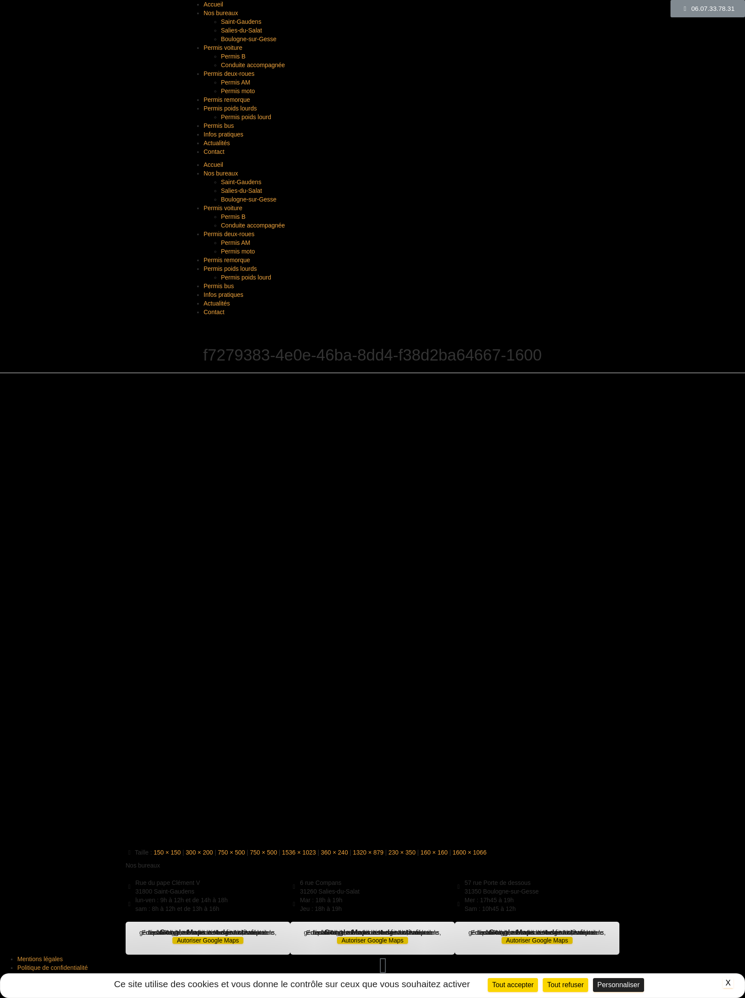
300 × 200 (199, 852)
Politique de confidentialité (52, 967)
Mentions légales (40, 959)
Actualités (217, 143)
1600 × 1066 (469, 852)
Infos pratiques (223, 134)
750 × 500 (231, 852)
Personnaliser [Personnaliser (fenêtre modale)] (618, 984)
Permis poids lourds (230, 108)
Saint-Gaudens (241, 21)
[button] (707, 8)
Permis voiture (223, 47)
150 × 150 (167, 852)
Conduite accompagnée (253, 65)
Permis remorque (227, 99)
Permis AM (235, 82)
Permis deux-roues (229, 73)
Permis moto (238, 91)
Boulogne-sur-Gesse (248, 39)
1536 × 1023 (299, 852)
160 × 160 (434, 852)
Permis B (233, 56)
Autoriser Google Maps (208, 940)
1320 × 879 (368, 852)
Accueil (213, 4)
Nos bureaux (221, 13)
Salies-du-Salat (241, 30)
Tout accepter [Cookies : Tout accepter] (513, 984)
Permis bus (219, 125)
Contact (214, 151)
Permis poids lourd (246, 117)
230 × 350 (402, 852)
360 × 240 (334, 852)
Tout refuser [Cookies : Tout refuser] (565, 984)
